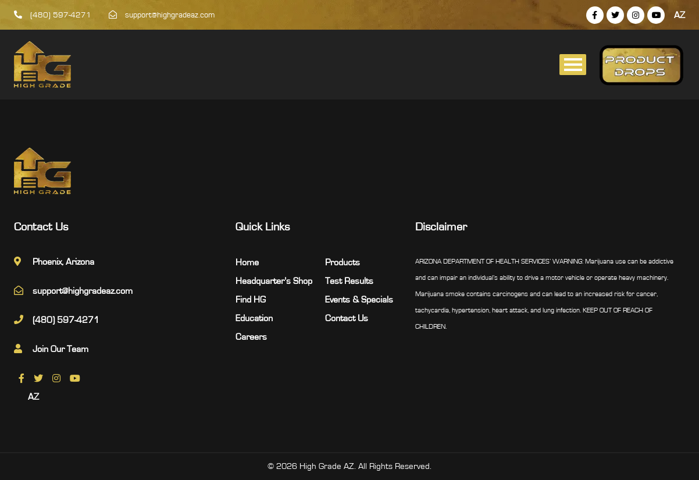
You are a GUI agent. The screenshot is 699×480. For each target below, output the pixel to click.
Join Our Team (60, 349)
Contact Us (346, 318)
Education (254, 318)
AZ (679, 15)
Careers (251, 337)
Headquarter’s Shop (274, 281)
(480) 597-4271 (52, 15)
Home (247, 262)
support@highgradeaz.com (162, 15)
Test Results (349, 281)
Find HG (251, 299)
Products (342, 262)
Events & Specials (359, 299)
